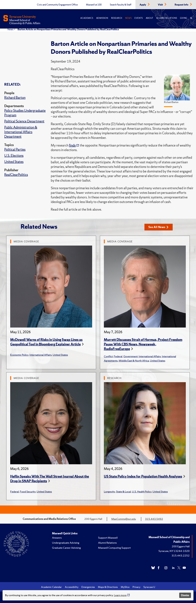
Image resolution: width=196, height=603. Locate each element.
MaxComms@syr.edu (123, 519)
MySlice (125, 587)
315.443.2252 (181, 555)
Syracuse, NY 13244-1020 (174, 551)
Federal (118, 356)
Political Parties (14, 149)
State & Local (123, 491)
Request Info (182, 4)
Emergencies (88, 587)
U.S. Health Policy (141, 491)
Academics (86, 18)
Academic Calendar (51, 587)
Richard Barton (14, 97)
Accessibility (71, 587)
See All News (158, 227)
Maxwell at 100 (94, 4)
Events (139, 18)
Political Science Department (24, 121)
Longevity (109, 491)
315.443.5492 (154, 519)
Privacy (136, 587)
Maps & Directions (108, 587)
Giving (183, 18)
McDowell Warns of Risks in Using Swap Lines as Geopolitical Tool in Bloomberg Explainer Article (46, 341)
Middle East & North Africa (134, 360)
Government (130, 356)
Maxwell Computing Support (114, 547)
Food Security (28, 491)
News (128, 18)
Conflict (108, 356)
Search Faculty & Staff (120, 4)
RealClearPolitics (16, 174)
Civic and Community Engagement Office (57, 4)
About (149, 18)
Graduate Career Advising (66, 547)
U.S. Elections (13, 155)
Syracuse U (149, 587)
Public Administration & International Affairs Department (20, 132)
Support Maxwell (108, 537)
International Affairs (40, 355)
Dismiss (185, 595)
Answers (57, 537)
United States (13, 161)
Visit (160, 4)
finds (72, 145)
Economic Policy (19, 355)
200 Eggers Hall (181, 546)
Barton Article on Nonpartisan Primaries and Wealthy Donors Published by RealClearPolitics (68, 29)
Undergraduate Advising (65, 542)
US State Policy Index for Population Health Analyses (143, 476)
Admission (102, 18)
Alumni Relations (166, 18)
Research (116, 18)
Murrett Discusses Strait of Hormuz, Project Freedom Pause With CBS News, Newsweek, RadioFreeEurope (143, 344)
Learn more (120, 595)
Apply (143, 4)
